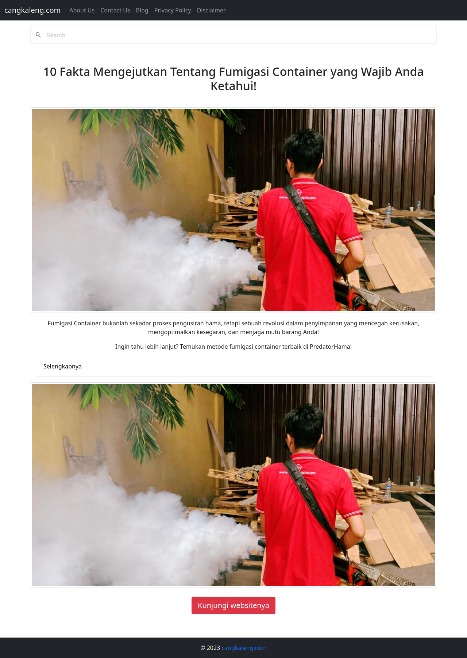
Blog (142, 10)
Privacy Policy (172, 10)
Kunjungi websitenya (233, 605)
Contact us (115, 10)
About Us (81, 10)
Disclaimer (211, 10)
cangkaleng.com (32, 10)
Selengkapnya (62, 366)
